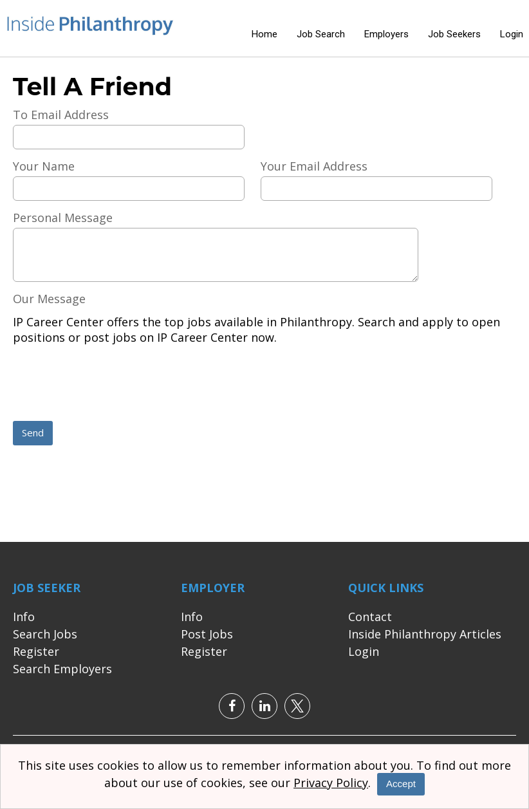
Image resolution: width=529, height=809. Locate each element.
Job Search (321, 34)
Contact (370, 616)
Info (24, 616)
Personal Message (63, 217)
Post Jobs (207, 634)
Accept (401, 783)
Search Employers (62, 668)
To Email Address (61, 114)
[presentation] (111, 384)
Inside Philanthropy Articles (424, 634)
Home (264, 34)
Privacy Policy (330, 782)
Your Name (44, 166)
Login (511, 34)
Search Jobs (45, 634)
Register (36, 651)
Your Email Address (314, 166)
